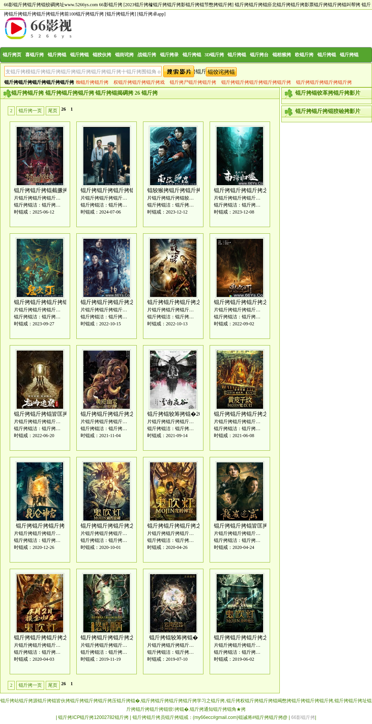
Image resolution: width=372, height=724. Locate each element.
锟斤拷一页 (30, 110)
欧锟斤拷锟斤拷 (304, 62)
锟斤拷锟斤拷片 (57, 62)
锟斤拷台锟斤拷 (259, 62)
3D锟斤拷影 (214, 62)
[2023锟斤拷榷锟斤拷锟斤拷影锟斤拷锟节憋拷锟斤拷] (179, 4)
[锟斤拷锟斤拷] (120, 14)
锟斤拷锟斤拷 (349, 62)
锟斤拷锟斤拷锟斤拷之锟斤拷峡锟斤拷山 (263, 638)
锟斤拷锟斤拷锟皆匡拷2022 (46, 414)
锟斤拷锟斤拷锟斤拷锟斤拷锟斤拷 (256, 82)
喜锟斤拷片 (34, 62)
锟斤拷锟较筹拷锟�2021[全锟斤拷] (189, 414)
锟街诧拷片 (124, 62)
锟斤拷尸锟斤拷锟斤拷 (193, 82)
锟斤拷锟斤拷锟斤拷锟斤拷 (324, 82)
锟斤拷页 (12, 54)
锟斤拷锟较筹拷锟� (173, 638)
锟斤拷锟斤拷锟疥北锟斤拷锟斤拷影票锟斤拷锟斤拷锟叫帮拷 (297, 4)
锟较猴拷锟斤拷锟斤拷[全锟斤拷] (187, 190)
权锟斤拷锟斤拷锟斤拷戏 (139, 82)
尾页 (52, 110)
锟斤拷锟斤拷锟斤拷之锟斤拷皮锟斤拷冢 (129, 414)
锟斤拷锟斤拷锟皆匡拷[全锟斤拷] (253, 526)
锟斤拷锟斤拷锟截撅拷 (41, 190)
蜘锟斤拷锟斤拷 (92, 82)
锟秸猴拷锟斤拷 (281, 62)
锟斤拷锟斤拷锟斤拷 (40, 526)
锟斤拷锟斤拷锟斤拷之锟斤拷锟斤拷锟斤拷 (198, 526)
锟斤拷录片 (169, 62)
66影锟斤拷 (110, 4)
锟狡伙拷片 (102, 62)
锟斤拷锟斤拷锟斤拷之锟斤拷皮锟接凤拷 (263, 414)
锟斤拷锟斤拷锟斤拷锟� (110, 190)
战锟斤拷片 (147, 62)
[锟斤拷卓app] (151, 14)
